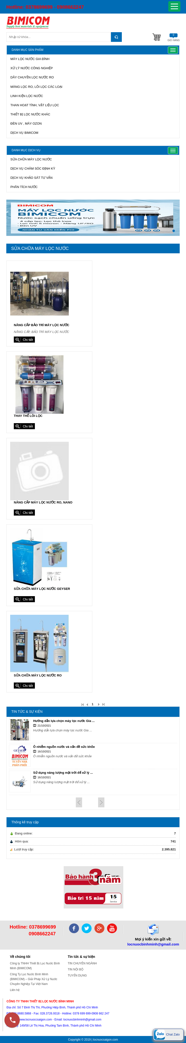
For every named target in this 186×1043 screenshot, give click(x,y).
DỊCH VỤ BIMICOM (24, 133)
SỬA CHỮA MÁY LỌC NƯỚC (31, 159)
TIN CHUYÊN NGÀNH (82, 963)
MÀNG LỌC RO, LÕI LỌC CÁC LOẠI (36, 87)
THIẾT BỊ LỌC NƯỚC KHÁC (30, 114)
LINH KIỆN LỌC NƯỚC (26, 96)
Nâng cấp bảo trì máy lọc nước (41, 325)
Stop (177, 240)
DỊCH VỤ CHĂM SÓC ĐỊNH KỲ (32, 168)
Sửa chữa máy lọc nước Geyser (42, 589)
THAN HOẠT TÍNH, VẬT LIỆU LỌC (34, 105)
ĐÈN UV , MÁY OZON (26, 123)
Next (101, 802)
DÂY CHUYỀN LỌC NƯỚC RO (32, 77)
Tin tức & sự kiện (81, 957)
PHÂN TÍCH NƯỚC (24, 187)
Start (173, 240)
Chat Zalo (167, 1034)
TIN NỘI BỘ (75, 969)
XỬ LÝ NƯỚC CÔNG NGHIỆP (31, 68)
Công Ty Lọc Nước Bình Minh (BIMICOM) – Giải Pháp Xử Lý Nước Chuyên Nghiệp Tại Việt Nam (33, 979)
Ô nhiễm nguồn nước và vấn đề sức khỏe (64, 747)
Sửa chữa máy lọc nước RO (38, 675)
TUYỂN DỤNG (77, 975)
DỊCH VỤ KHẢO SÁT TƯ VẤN (31, 178)
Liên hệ (15, 990)
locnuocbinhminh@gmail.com (153, 944)
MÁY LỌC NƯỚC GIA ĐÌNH (29, 59)
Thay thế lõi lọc (28, 416)
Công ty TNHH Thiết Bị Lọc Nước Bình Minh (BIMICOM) (35, 966)
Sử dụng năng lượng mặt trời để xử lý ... (63, 772)
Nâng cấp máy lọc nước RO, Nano (43, 502)
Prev (79, 802)
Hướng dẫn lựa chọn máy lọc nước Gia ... (64, 721)
